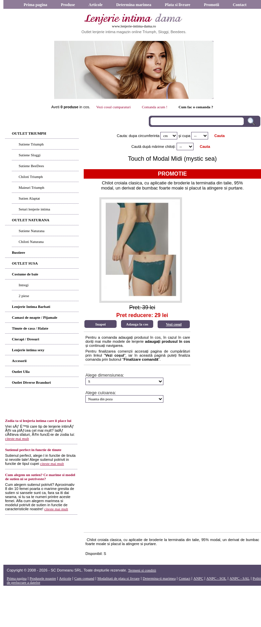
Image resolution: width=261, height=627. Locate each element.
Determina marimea (134, 4)
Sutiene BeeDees (31, 166)
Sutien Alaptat (29, 198)
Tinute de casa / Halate (30, 328)
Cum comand (84, 578)
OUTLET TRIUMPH (29, 133)
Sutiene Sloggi (29, 155)
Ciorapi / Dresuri (25, 339)
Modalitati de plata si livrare (118, 578)
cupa (186, 136)
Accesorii (19, 361)
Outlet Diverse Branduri (31, 382)
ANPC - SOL (216, 578)
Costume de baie (25, 274)
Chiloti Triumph (31, 177)
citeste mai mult (17, 438)
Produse (68, 4)
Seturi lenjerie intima (34, 209)
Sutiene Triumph (31, 144)
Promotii (211, 4)
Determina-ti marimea (159, 578)
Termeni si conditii (142, 570)
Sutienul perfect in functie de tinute (33, 450)
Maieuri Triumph (31, 187)
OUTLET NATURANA (30, 220)
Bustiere (18, 252)
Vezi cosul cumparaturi (113, 107)
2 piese (24, 296)
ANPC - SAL (239, 578)
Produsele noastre (42, 578)
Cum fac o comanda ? (196, 107)
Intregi (23, 285)
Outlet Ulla (20, 372)
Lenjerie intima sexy (28, 350)
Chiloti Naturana (31, 242)
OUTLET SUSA (25, 263)
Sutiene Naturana (31, 231)
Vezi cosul (173, 324)
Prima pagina (35, 4)
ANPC (198, 578)
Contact (240, 4)
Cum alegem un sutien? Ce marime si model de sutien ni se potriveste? (40, 477)
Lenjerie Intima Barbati (31, 307)
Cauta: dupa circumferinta (138, 136)
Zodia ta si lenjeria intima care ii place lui (38, 421)
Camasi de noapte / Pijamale (34, 317)
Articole (95, 4)
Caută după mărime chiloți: (154, 146)
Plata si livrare (177, 4)
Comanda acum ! (154, 107)
